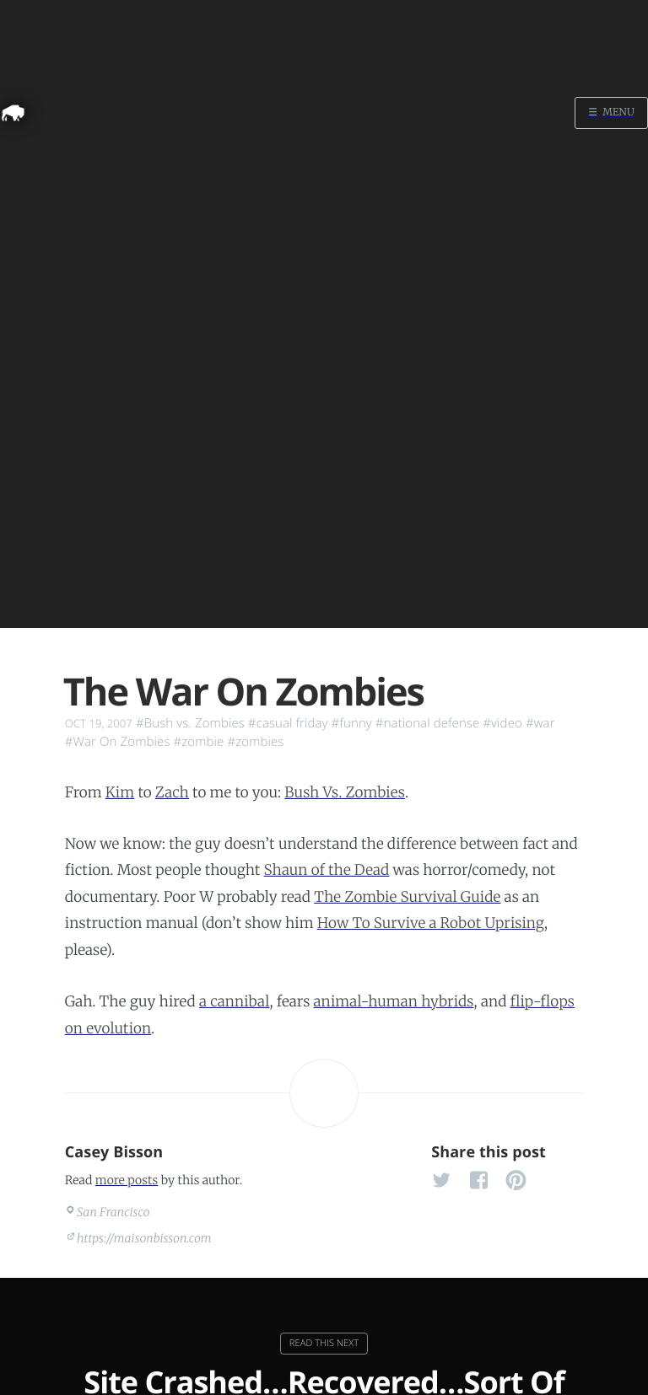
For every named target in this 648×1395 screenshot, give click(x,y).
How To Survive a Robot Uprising (430, 923)
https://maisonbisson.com (144, 1238)
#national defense (427, 723)
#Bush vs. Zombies (190, 723)
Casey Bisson (114, 1152)
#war (540, 723)
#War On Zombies (117, 741)
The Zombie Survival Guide (407, 897)
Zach (172, 792)
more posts (126, 1180)
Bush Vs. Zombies (344, 792)
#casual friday (288, 723)
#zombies (255, 741)
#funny (352, 723)
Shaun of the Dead (327, 870)
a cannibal (234, 1001)
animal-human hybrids (394, 1001)
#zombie (199, 741)
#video (502, 723)
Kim (120, 792)
